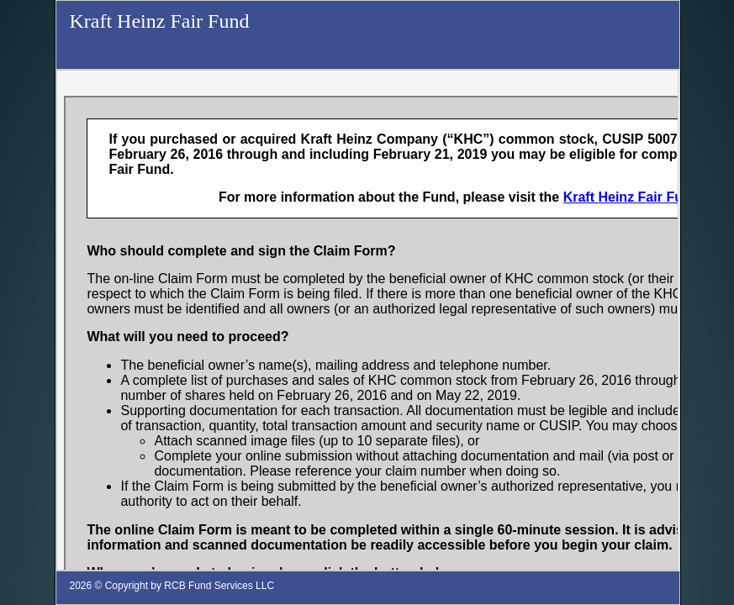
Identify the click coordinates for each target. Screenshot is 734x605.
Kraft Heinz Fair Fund (159, 21)
